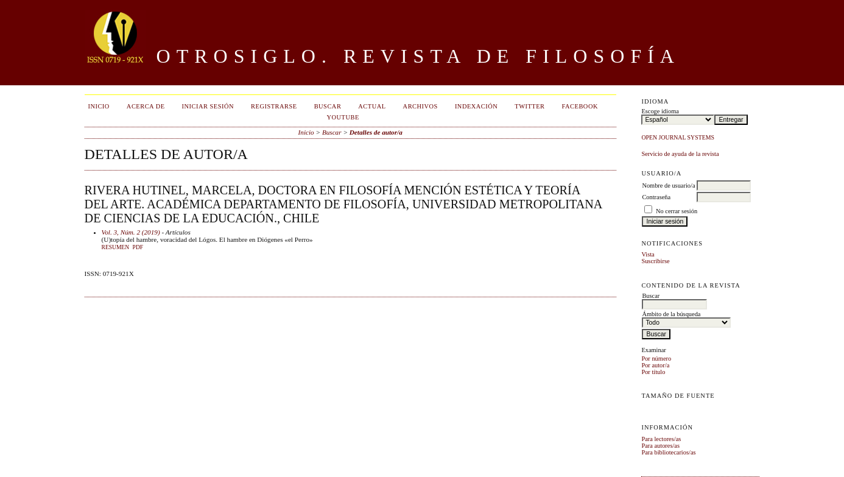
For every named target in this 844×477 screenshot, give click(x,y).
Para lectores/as (661, 439)
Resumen (115, 247)
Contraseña (656, 197)
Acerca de (146, 106)
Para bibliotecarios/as (668, 452)
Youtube (343, 117)
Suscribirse (655, 261)
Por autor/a (655, 365)
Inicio (98, 106)
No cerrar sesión (676, 211)
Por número (656, 358)
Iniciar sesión (208, 106)
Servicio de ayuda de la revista (680, 153)
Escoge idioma (659, 111)
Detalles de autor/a (376, 132)
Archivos (420, 106)
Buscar (328, 106)
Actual (371, 106)
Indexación (476, 106)
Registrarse (274, 106)
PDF (138, 247)
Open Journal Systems (677, 137)
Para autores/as (660, 445)
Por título (653, 372)
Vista (647, 254)
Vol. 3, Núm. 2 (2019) (131, 232)
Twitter (529, 106)
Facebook (580, 106)
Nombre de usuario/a (668, 185)
